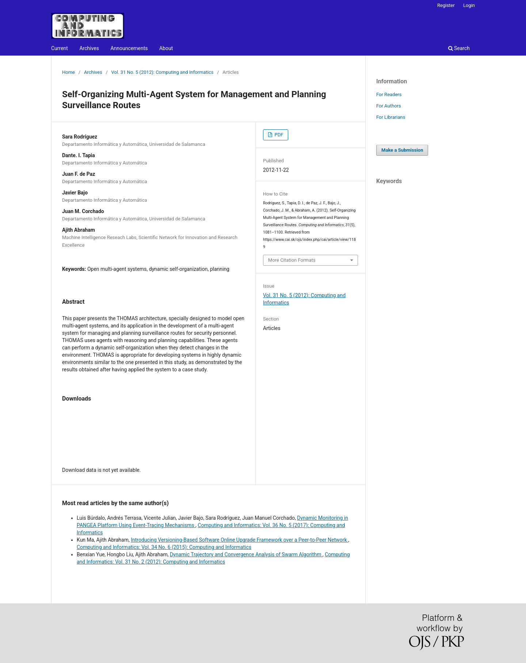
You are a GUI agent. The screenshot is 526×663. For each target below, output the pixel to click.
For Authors (388, 106)
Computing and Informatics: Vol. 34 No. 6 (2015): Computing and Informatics (164, 547)
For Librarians (390, 117)
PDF (278, 134)
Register (446, 5)
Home (68, 72)
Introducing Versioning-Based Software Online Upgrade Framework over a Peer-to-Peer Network (239, 540)
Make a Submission (402, 150)
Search (459, 48)
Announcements (129, 48)
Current (59, 48)
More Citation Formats (292, 260)
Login (469, 5)
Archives (89, 48)
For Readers (389, 94)
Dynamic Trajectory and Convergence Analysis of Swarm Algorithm (246, 554)
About (166, 48)
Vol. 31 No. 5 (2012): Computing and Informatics (162, 72)
